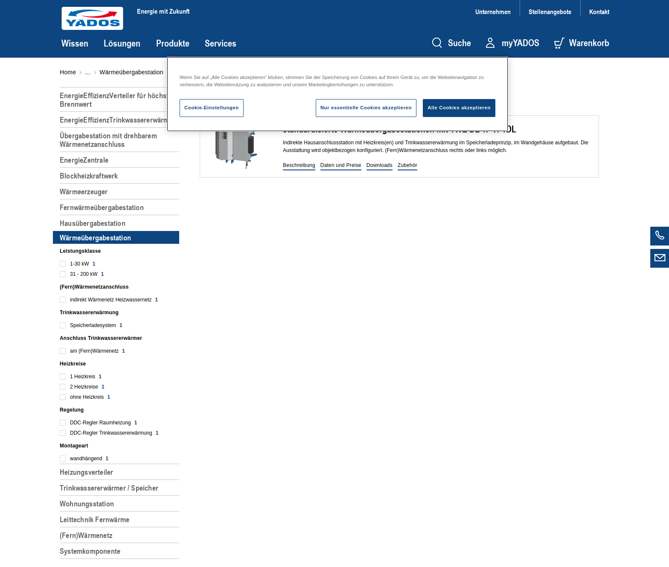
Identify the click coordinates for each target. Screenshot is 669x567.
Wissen (74, 43)
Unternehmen (493, 11)
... (87, 72)
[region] (121, 323)
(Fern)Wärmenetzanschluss (94, 287)
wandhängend (89, 459)
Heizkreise (73, 364)
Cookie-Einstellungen (211, 107)
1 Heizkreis (86, 377)
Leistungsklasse (80, 251)
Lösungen (122, 43)
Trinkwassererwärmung (89, 313)
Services (220, 43)
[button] (299, 165)
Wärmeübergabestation (131, 72)
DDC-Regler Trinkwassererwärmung (114, 433)
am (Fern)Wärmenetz (97, 351)
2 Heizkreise (87, 387)
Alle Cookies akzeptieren (459, 107)
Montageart (74, 446)
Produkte (172, 43)
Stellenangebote (550, 11)
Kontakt (599, 11)
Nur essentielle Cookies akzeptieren (366, 107)
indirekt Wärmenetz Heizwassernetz (114, 300)
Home (68, 72)
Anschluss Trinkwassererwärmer (101, 338)
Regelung (72, 410)
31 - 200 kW (87, 274)
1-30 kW (82, 264)
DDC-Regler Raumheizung (103, 423)
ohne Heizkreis (90, 397)
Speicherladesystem (96, 325)
